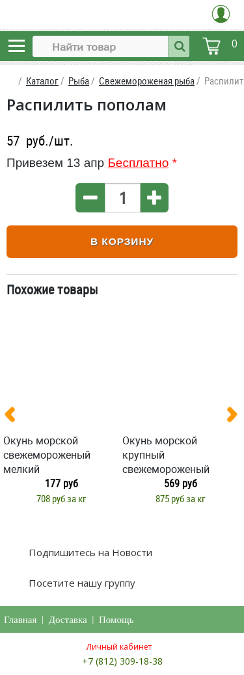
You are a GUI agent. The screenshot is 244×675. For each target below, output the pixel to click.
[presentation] (15, 417)
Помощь (116, 620)
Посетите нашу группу (80, 582)
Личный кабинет (119, 646)
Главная (20, 620)
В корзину (122, 241)
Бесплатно (138, 163)
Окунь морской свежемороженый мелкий (46, 454)
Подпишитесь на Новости (89, 552)
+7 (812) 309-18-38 (122, 661)
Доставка (68, 620)
